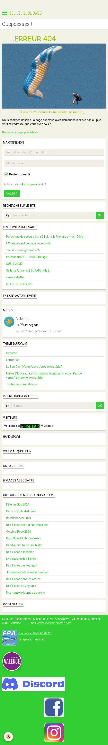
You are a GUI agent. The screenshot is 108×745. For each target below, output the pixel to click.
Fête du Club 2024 (17, 504)
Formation (12, 360)
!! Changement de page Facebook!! (28, 243)
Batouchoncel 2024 (18, 518)
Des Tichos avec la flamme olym (27, 524)
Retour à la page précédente (20, 132)
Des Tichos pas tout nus (21, 565)
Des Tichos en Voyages (21, 585)
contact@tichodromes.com (54, 623)
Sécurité (11, 353)
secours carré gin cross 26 (23, 250)
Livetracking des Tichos (21, 558)
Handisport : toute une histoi (24, 545)
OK (100, 215)
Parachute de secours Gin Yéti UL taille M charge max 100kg (44, 236)
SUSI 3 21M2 (14, 263)
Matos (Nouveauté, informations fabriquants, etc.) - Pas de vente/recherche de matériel (44, 375)
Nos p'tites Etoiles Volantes (23, 538)
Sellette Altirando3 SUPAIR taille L (28, 270)
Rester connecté (17, 174)
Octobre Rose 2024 (18, 531)
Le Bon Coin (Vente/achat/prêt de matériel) (34, 366)
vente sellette (15, 277)
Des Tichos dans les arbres (23, 579)
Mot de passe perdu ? (35, 184)
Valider (11, 193)
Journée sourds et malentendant (27, 572)
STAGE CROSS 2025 (19, 284)
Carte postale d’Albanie (21, 511)
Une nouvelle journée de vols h (25, 592)
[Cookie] (8, 736)
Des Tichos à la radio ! (20, 552)
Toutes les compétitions (21, 384)
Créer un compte (13, 184)
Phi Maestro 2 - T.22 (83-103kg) (26, 257)
